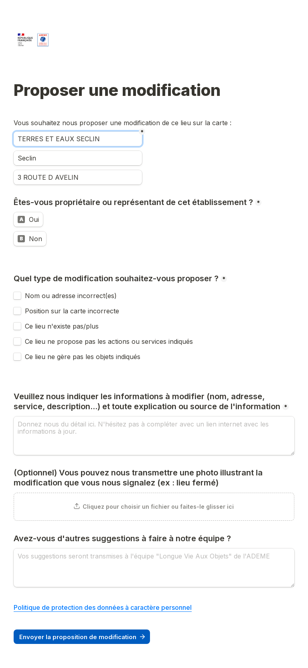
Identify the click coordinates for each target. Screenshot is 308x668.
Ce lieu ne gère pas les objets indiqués (82, 356)
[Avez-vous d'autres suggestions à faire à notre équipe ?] (154, 567)
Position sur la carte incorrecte (73, 311)
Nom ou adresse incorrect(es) (71, 295)
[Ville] (78, 158)
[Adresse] (78, 177)
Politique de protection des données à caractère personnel (103, 607)
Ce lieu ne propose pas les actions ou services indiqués (110, 341)
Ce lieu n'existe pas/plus (62, 326)
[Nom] (78, 139)
